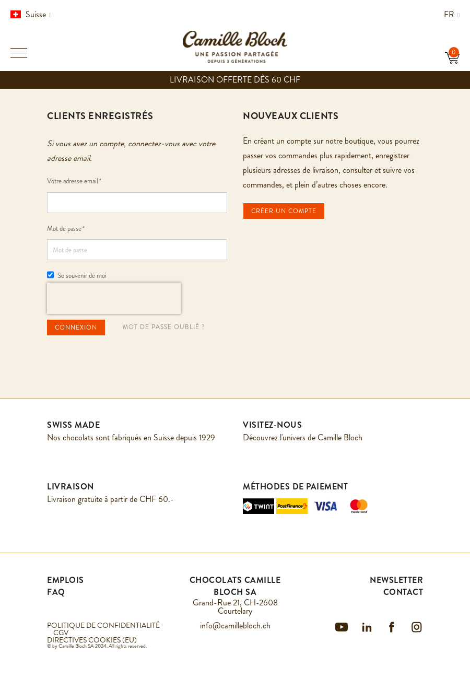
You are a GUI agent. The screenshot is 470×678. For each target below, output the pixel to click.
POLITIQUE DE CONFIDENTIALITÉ (103, 625)
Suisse (30, 14)
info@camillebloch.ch (235, 625)
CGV (60, 632)
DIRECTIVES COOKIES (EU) (92, 640)
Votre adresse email (73, 181)
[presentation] (114, 298)
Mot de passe (65, 228)
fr (452, 14)
